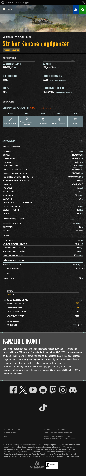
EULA (6, 436)
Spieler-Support (11, 432)
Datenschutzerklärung (55, 429)
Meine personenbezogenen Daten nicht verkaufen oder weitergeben (60, 437)
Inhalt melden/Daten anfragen (58, 432)
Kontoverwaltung (12, 429)
